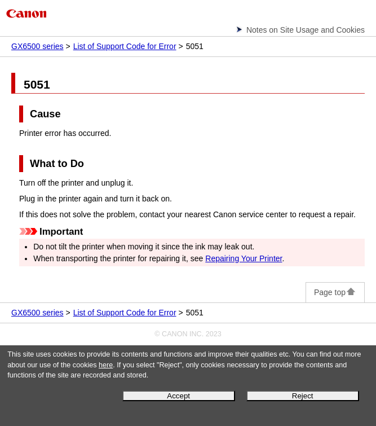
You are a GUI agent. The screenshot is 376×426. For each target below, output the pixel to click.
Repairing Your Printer (243, 258)
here (106, 365)
